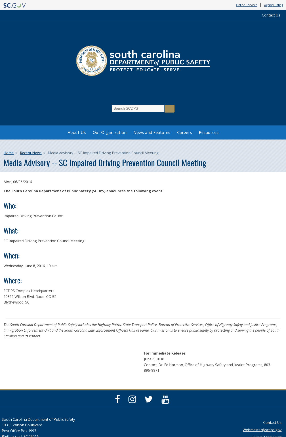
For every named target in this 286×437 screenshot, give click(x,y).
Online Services (246, 5)
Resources (209, 132)
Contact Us (271, 15)
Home (9, 152)
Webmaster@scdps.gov (262, 429)
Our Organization (109, 132)
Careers (184, 132)
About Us (77, 132)
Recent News (31, 152)
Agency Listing (273, 5)
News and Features (151, 132)
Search (170, 109)
